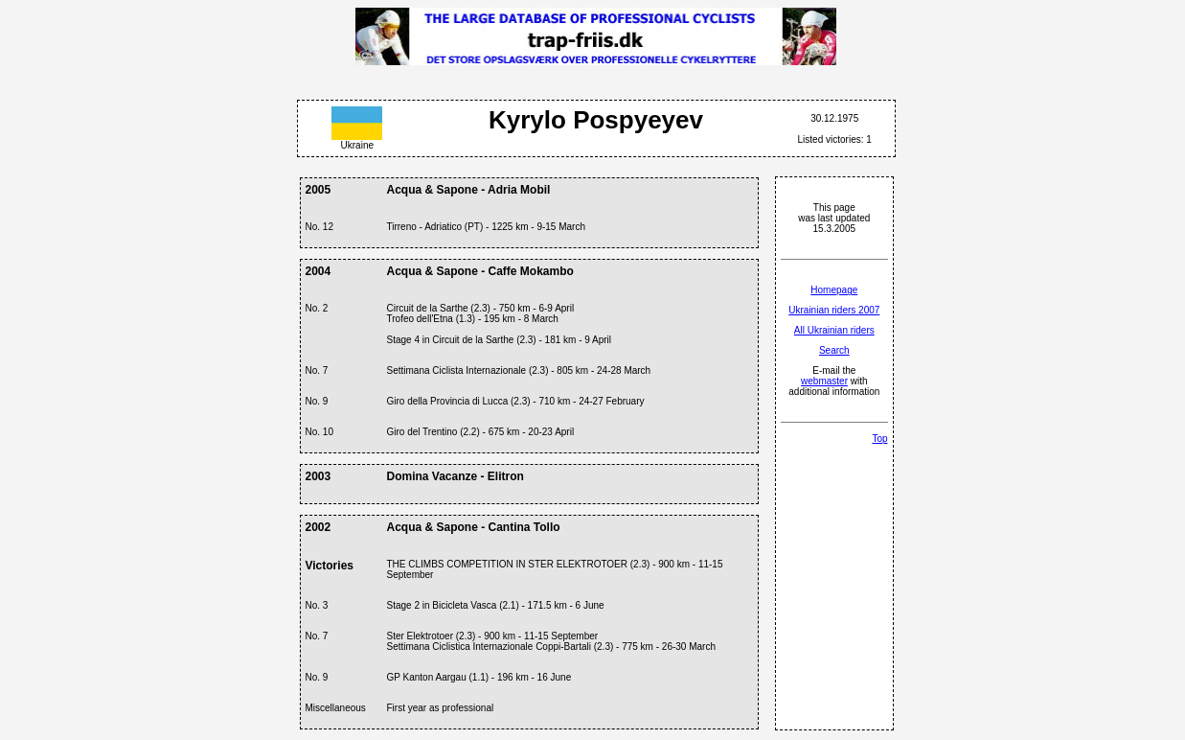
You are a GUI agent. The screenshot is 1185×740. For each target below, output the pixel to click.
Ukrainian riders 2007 (833, 310)
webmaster (824, 381)
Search (834, 350)
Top (879, 438)
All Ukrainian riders (834, 330)
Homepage (833, 290)
